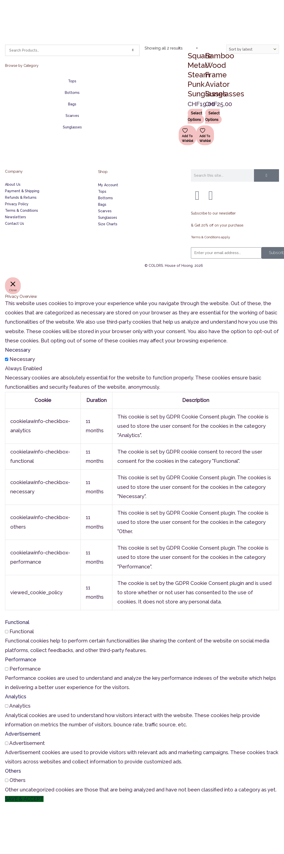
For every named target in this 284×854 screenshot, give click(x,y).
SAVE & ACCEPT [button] (24, 825)
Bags (72, 104)
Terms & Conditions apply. (212, 264)
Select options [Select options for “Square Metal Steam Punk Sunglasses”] (195, 142)
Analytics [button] (15, 723)
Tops (72, 81)
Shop (103, 198)
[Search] (133, 50)
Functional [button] (17, 649)
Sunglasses (72, 127)
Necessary (22, 386)
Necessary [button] (18, 376)
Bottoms (72, 93)
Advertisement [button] (23, 760)
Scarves (72, 116)
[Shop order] (252, 49)
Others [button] (13, 798)
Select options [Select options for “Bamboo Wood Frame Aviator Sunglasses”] (212, 142)
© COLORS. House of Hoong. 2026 (174, 292)
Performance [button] (20, 686)
